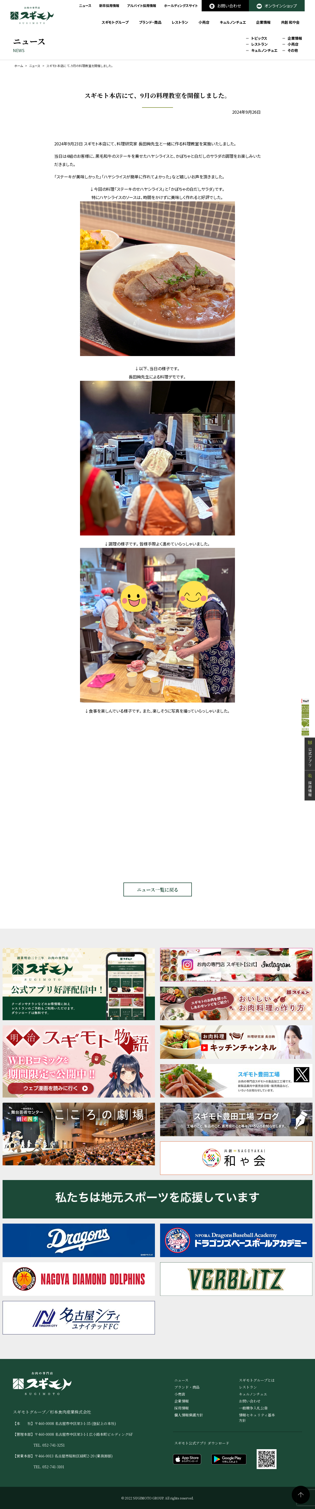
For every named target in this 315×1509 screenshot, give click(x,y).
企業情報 (263, 22)
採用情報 (310, 804)
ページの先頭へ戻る (301, 1495)
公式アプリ (310, 772)
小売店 (204, 22)
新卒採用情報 (109, 5)
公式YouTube (299, 713)
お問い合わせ (225, 6)
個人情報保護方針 (188, 1414)
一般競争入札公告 (253, 1408)
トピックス (259, 38)
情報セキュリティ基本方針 (257, 1417)
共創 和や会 (290, 22)
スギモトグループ (115, 22)
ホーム (18, 65)
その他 (293, 50)
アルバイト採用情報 (141, 5)
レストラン (180, 22)
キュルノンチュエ (233, 22)
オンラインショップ (277, 6)
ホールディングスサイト (181, 5)
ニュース (85, 5)
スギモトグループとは (257, 1380)
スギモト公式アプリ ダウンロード (201, 1443)
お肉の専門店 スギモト (32, 15)
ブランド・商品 (150, 22)
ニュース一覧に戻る (157, 889)
